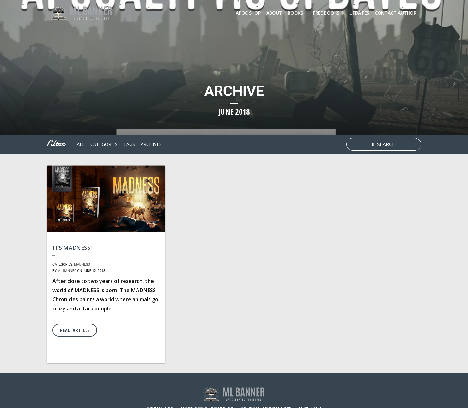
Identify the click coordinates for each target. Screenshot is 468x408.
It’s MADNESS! (71, 247)
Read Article (75, 330)
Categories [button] (104, 144)
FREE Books (326, 13)
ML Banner (67, 271)
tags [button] (129, 144)
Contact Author (395, 13)
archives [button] (151, 144)
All (81, 144)
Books (295, 13)
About (274, 13)
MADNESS (82, 264)
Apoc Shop (248, 13)
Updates (359, 13)
